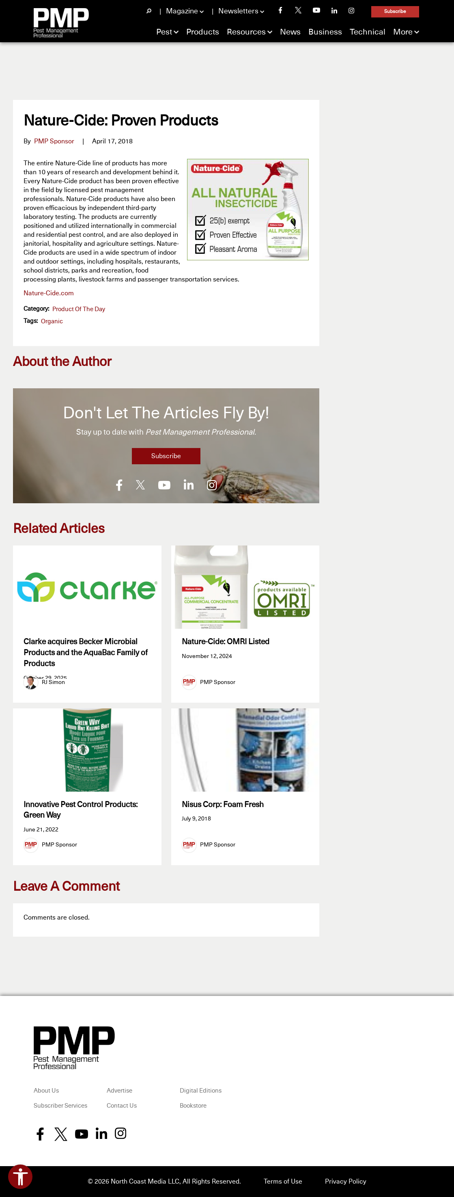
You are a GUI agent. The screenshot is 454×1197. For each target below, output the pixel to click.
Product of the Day (78, 309)
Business (325, 32)
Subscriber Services (60, 1106)
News (290, 32)
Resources (246, 32)
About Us (46, 1091)
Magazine (182, 11)
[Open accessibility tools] (20, 1177)
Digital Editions (201, 1091)
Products (202, 32)
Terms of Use (283, 1181)
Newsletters (238, 11)
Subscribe (395, 11)
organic (52, 321)
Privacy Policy (345, 1181)
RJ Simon (53, 682)
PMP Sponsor (54, 141)
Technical (367, 32)
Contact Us (122, 1106)
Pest (164, 32)
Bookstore (193, 1106)
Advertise (119, 1091)
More (403, 32)
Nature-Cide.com (49, 293)
